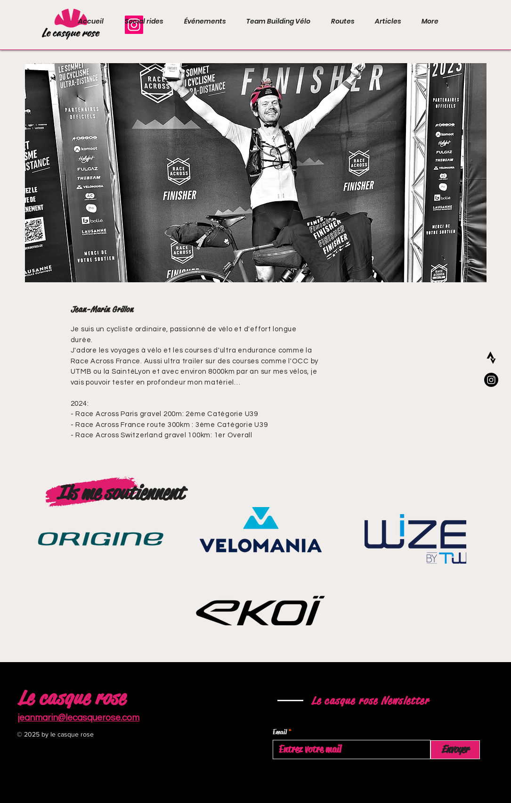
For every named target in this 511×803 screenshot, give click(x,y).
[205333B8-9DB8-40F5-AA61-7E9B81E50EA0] (491, 358)
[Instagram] (491, 380)
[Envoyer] (455, 749)
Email (280, 732)
